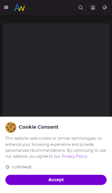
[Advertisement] (56, 81)
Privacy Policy (74, 156)
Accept (56, 179)
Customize (18, 167)
